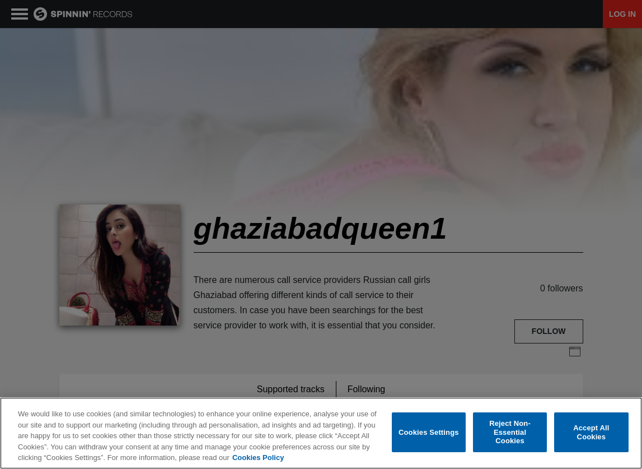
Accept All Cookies (591, 433)
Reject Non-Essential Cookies (510, 432)
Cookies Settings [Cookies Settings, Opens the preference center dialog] (429, 433)
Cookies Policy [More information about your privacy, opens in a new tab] (258, 458)
